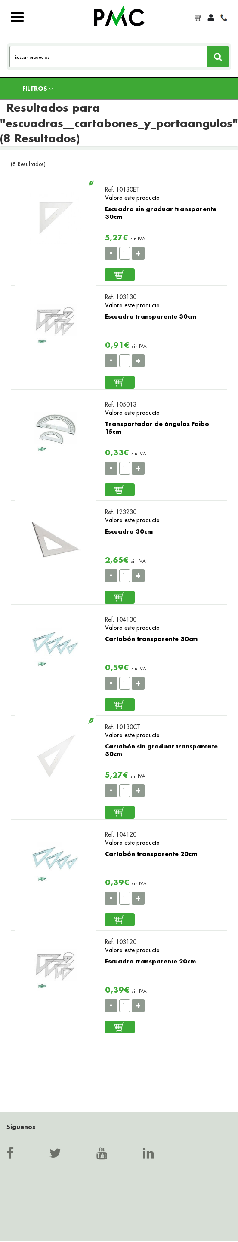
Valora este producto (132, 198)
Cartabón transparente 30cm (151, 638)
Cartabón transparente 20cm (151, 853)
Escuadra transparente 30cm (150, 316)
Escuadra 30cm (129, 531)
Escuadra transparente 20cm (150, 961)
